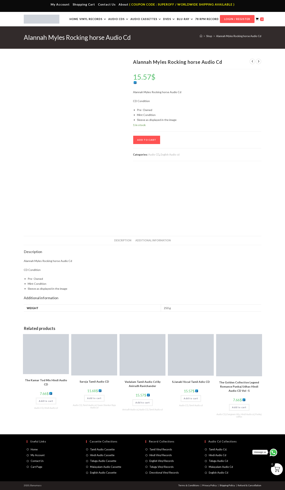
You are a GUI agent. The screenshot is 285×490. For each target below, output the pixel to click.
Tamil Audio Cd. (218, 449)
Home (34, 449)
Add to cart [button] (46, 400)
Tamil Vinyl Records (160, 449)
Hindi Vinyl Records (160, 455)
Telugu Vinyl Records (161, 466)
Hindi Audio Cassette (102, 455)
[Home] (201, 36)
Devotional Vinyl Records (164, 472)
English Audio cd (170, 154)
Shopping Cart (84, 4)
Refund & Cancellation (249, 485)
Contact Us (107, 4)
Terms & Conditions (189, 485)
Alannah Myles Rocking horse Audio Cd (238, 36)
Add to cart (146, 139)
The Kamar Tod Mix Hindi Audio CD (46, 382)
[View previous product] (252, 61)
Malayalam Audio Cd (221, 466)
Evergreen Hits (233, 414)
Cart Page (36, 466)
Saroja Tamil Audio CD (94, 381)
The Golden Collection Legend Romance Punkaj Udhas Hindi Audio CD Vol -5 (239, 386)
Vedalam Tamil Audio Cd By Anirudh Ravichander (143, 384)
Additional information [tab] (153, 240)
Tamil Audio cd (89, 405)
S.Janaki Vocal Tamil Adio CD (191, 381)
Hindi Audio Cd (217, 455)
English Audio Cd (218, 472)
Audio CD (154, 154)
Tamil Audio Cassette (102, 449)
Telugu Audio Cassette (103, 460)
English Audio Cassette (103, 472)
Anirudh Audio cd (130, 409)
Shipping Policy (227, 485)
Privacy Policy (209, 485)
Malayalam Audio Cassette (105, 466)
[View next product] (258, 61)
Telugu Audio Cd (218, 460)
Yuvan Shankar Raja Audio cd (103, 406)
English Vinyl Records (161, 460)
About (123, 4)
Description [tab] (122, 240)
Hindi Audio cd (51, 407)
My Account (60, 4)
